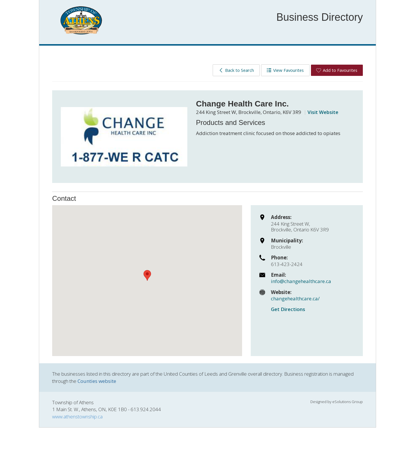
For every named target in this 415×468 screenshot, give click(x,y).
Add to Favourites (336, 70)
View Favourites (285, 70)
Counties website (97, 381)
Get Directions (288, 309)
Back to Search (236, 70)
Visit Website (323, 112)
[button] (147, 275)
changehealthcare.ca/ (295, 298)
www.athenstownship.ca (77, 416)
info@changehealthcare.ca (301, 281)
